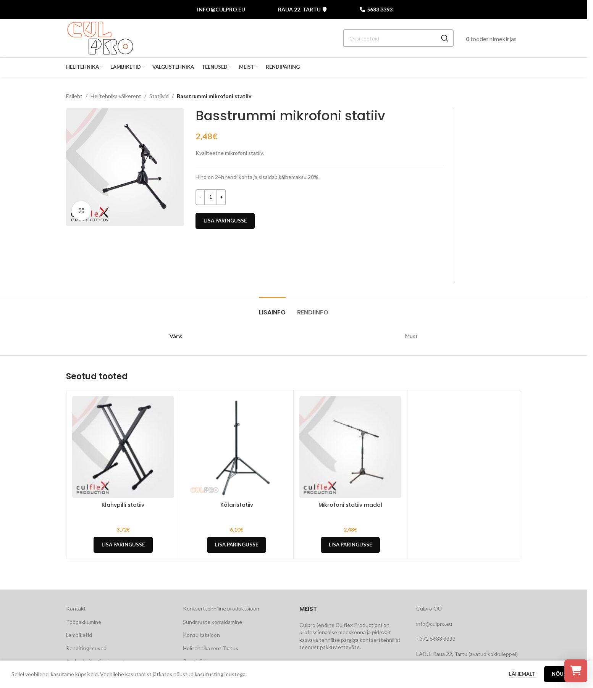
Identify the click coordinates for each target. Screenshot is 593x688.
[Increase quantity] (221, 197)
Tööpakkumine (83, 622)
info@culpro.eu (221, 9)
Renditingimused (86, 648)
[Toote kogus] (211, 197)
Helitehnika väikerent (115, 96)
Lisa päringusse (225, 221)
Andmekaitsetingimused (95, 661)
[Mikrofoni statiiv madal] (350, 447)
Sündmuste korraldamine (212, 622)
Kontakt (76, 608)
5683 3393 (376, 9)
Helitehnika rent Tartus (210, 648)
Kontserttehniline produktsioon (221, 608)
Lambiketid (79, 635)
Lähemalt (522, 678)
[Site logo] (100, 37)
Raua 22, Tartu (302, 9)
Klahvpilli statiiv (123, 505)
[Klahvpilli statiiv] (123, 447)
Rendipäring (197, 661)
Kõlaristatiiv (236, 505)
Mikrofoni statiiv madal (350, 505)
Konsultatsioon (201, 635)
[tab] (272, 308)
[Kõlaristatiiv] (237, 447)
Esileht (74, 96)
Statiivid (159, 96)
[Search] (398, 38)
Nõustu (563, 679)
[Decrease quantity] (200, 197)
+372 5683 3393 (436, 638)
